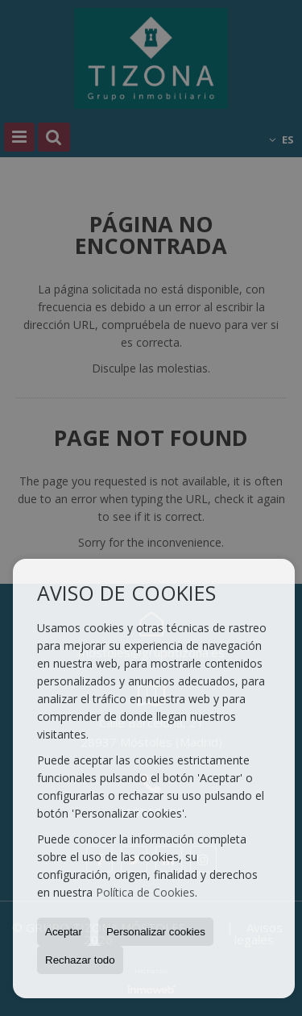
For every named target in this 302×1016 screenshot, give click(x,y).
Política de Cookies (145, 892)
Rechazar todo (80, 960)
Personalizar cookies (155, 932)
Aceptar (63, 932)
